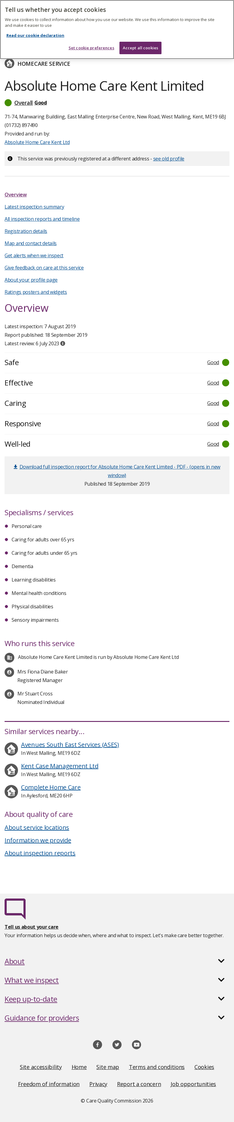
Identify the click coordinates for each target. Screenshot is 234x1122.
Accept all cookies (140, 48)
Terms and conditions (157, 1067)
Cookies (204, 1067)
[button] (117, 102)
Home (79, 1067)
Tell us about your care (31, 926)
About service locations (37, 827)
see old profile (169, 158)
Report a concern (139, 1084)
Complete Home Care (51, 787)
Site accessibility (41, 1067)
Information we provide (38, 840)
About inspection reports (40, 853)
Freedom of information (49, 1084)
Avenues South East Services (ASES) (70, 744)
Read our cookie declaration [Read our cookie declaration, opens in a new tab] (35, 35)
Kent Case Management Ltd (59, 766)
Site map (107, 1067)
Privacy (98, 1084)
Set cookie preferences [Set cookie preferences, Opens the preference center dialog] (91, 48)
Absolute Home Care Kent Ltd (37, 142)
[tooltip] (62, 343)
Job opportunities (193, 1084)
